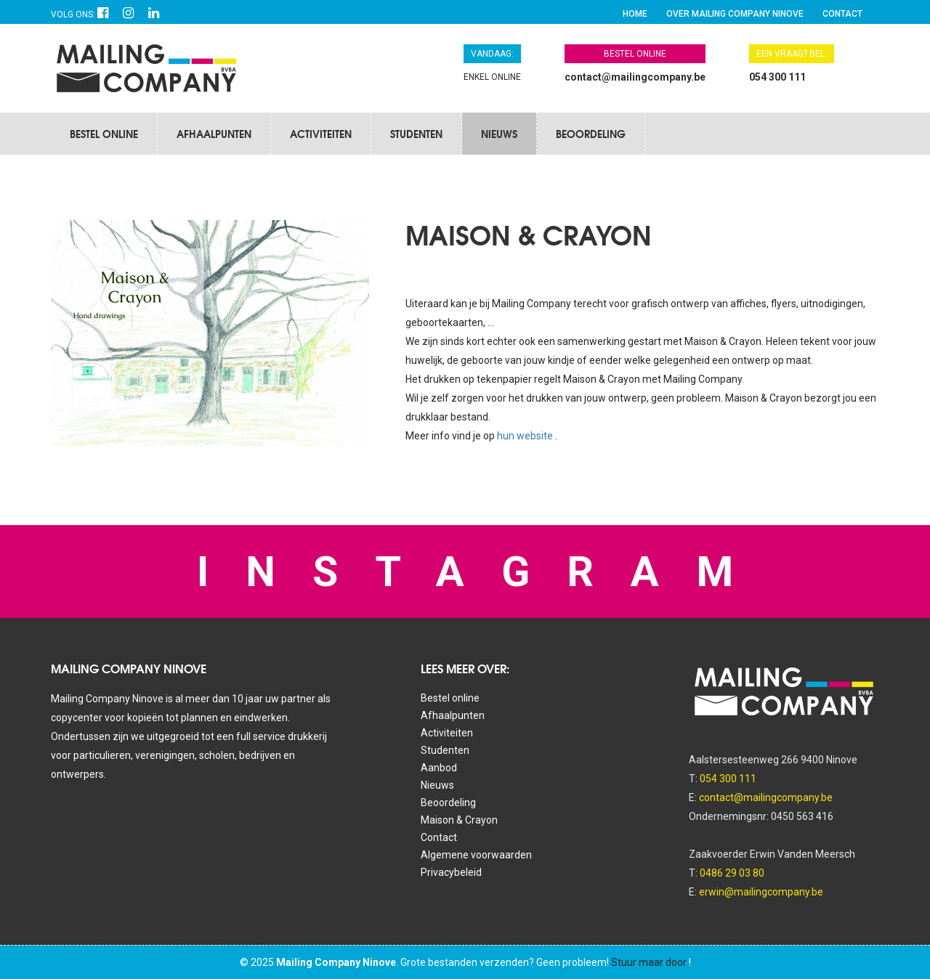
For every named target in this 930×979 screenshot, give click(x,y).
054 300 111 (777, 77)
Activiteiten (321, 134)
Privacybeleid (451, 872)
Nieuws (499, 134)
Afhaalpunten (214, 134)
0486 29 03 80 (732, 873)
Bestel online (104, 134)
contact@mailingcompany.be (635, 77)
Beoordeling (591, 134)
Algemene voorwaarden (476, 855)
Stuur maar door (649, 962)
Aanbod (439, 767)
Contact (842, 14)
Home (635, 14)
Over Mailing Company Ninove (735, 14)
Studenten (416, 134)
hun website (526, 436)
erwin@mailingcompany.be (761, 892)
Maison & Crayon (459, 820)
